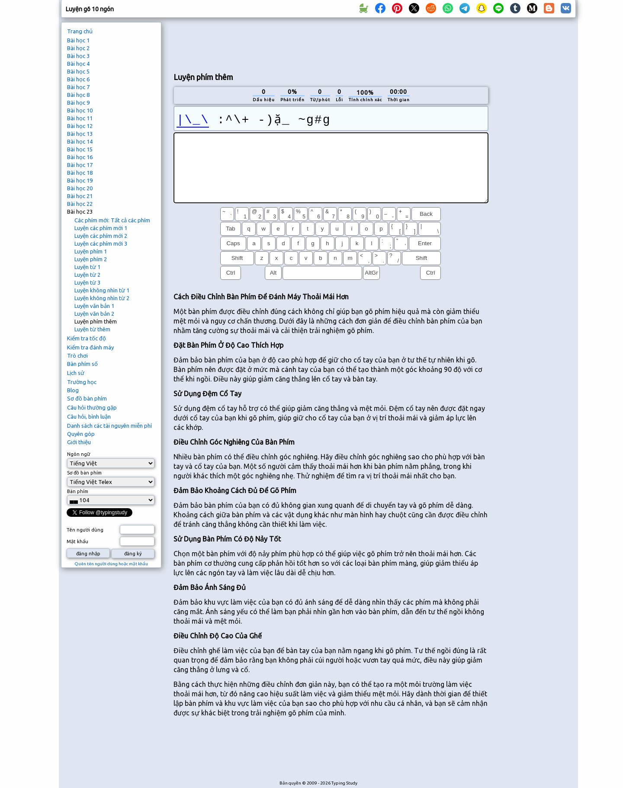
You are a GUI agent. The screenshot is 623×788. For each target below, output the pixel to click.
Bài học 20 (80, 188)
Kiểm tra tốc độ (86, 338)
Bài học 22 (80, 204)
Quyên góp (81, 434)
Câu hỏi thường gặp (92, 407)
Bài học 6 (78, 79)
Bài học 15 (80, 149)
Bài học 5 (78, 71)
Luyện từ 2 (87, 275)
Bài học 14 (80, 141)
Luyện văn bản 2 (94, 314)
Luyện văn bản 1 (94, 306)
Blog (73, 390)
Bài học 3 (78, 56)
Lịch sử (75, 373)
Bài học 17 (80, 165)
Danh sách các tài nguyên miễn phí (109, 426)
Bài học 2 (78, 48)
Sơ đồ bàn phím (87, 398)
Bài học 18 (80, 173)
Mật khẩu (77, 541)
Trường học (81, 382)
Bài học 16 (80, 157)
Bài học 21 (80, 196)
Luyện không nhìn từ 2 (101, 298)
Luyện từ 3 (87, 282)
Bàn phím (77, 491)
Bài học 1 (78, 40)
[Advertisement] (330, 43)
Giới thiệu (79, 442)
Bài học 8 (78, 95)
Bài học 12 (80, 126)
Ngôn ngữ (78, 454)
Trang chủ (80, 31)
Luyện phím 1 (90, 251)
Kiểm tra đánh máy (90, 347)
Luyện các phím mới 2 (100, 236)
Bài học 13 (80, 134)
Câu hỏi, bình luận (89, 416)
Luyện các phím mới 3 (100, 243)
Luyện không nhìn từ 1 (101, 290)
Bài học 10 (80, 110)
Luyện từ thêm (92, 329)
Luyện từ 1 (87, 267)
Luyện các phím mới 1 (100, 228)
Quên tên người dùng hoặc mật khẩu (111, 563)
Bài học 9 (78, 102)
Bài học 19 (80, 180)
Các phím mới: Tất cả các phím (112, 220)
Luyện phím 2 (90, 259)
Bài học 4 (78, 64)
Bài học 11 (80, 118)
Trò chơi (77, 355)
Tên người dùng (85, 529)
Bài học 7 (78, 87)
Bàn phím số (82, 364)
